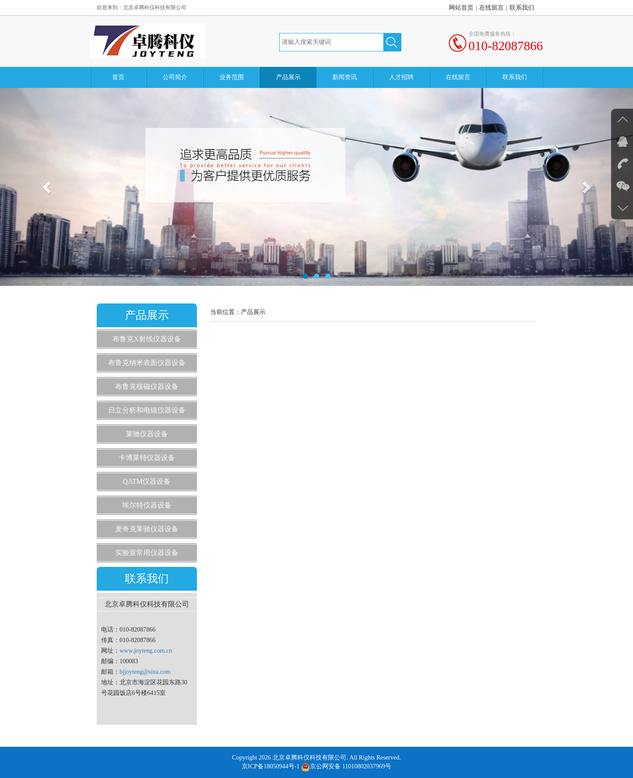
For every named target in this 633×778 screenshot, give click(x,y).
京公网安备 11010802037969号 (346, 766)
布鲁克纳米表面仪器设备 (147, 362)
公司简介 (175, 77)
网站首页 (461, 7)
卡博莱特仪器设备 (147, 457)
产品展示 (288, 77)
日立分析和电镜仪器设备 (147, 410)
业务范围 (231, 77)
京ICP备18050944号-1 (270, 766)
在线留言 (491, 7)
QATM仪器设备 (147, 481)
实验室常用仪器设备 (146, 552)
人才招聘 (401, 77)
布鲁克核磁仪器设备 (146, 386)
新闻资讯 (344, 77)
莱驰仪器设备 (147, 434)
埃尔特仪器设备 (146, 505)
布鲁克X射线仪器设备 (147, 339)
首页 (118, 77)
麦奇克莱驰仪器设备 (146, 529)
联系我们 (521, 7)
